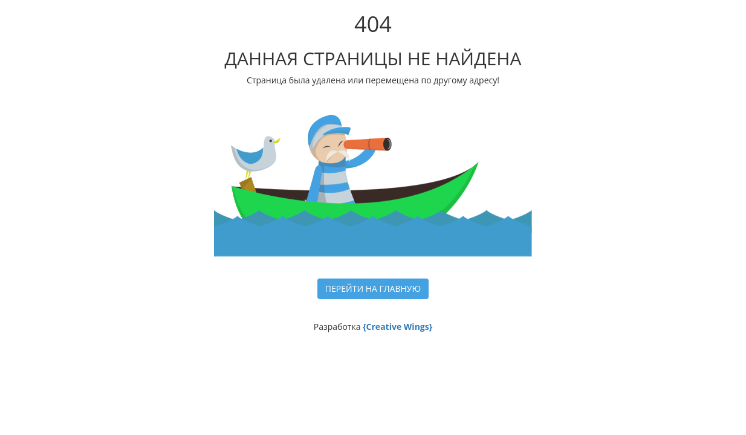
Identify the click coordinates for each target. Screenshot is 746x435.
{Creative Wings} (397, 326)
